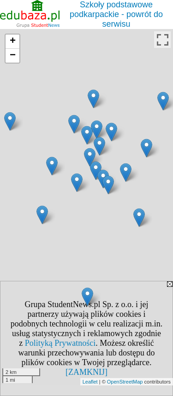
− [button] (13, 56)
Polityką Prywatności (60, 343)
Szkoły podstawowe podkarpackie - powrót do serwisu (116, 14)
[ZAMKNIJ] (86, 372)
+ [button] (13, 41)
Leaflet (90, 381)
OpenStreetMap (125, 381)
